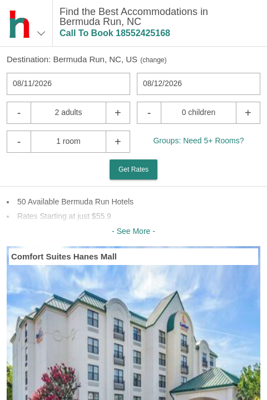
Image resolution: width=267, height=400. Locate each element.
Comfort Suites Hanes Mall (64, 256)
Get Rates (133, 169)
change (153, 60)
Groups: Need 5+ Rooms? (198, 140)
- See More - (133, 231)
